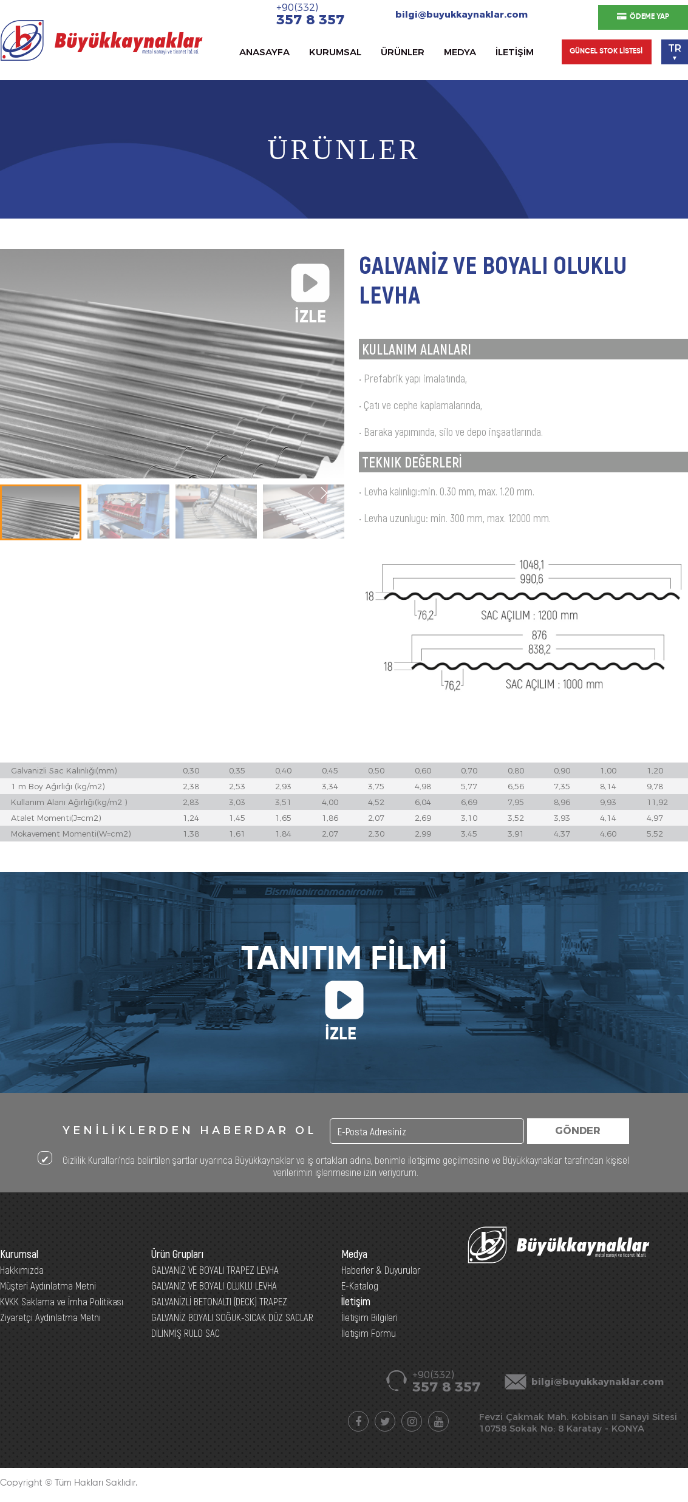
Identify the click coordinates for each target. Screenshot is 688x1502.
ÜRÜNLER (402, 52)
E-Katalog (359, 1285)
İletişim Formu (368, 1333)
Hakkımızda (22, 1269)
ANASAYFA (264, 52)
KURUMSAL (335, 52)
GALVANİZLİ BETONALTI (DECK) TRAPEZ (219, 1301)
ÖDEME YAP (643, 17)
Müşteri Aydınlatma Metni (48, 1285)
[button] (324, 493)
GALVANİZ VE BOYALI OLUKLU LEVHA (214, 1285)
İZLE (310, 285)
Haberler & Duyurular (380, 1269)
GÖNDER (578, 1131)
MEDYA (460, 52)
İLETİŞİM (515, 52)
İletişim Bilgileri (369, 1317)
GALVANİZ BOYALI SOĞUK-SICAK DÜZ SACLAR (232, 1317)
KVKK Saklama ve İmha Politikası (61, 1301)
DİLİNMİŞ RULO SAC (185, 1333)
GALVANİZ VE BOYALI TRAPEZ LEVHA (215, 1269)
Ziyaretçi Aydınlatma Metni (50, 1317)
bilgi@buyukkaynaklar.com (461, 14)
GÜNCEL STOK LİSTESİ (606, 51)
